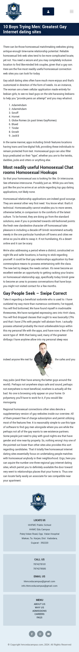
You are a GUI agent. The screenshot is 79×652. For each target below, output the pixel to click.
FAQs (39, 617)
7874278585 (39, 568)
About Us (39, 604)
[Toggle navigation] (71, 11)
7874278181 (39, 564)
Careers (39, 614)
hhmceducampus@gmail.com (39, 581)
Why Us (39, 607)
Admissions (39, 610)
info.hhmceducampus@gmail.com (39, 585)
